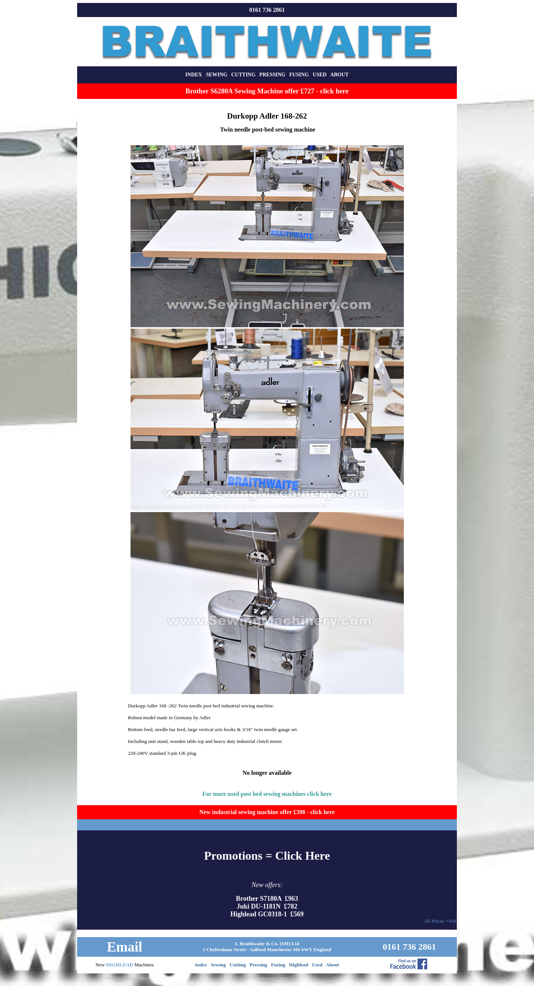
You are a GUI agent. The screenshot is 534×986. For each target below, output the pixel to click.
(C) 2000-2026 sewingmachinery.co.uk (267, 978)
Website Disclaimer (125, 978)
